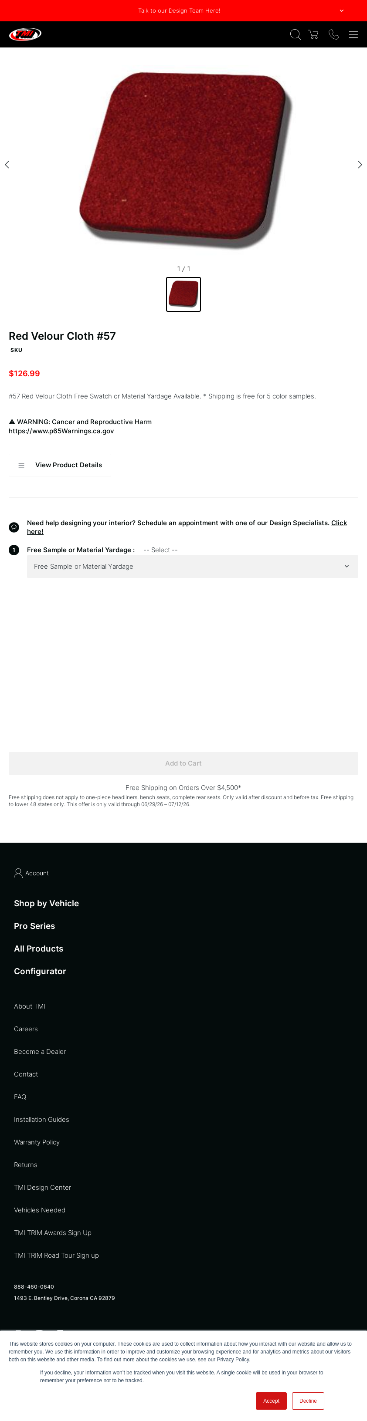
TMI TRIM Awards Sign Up (53, 1233)
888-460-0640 (34, 1286)
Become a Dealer (40, 1051)
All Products (38, 949)
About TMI (29, 1006)
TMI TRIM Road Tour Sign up (56, 1255)
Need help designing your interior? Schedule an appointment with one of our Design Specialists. (178, 523)
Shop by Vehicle (46, 903)
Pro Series (34, 926)
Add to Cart (183, 763)
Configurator (40, 971)
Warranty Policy (37, 1142)
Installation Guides (41, 1119)
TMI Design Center (42, 1187)
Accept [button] (271, 1401)
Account (31, 873)
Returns (25, 1165)
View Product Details (60, 465)
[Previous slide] (7, 165)
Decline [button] (308, 1401)
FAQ (20, 1097)
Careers (26, 1029)
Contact (26, 1074)
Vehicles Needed (39, 1210)
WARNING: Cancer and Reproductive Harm (183, 426)
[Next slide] (360, 165)
